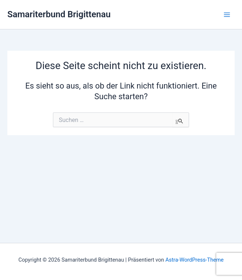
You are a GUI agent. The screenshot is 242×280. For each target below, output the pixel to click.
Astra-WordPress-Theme (195, 259)
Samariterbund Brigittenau (59, 14)
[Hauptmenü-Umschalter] (227, 14)
